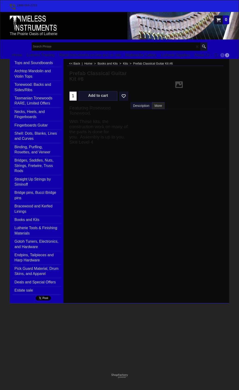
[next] (227, 55)
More (158, 106)
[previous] (222, 55)
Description (141, 106)
